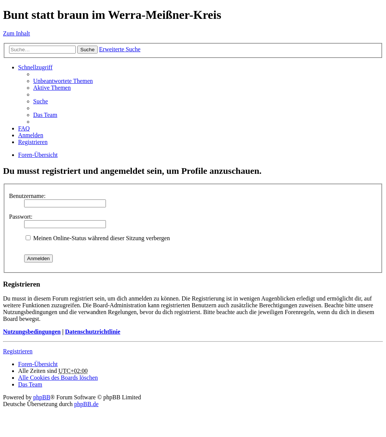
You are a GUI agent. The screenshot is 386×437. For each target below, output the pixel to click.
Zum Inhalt (16, 33)
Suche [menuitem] (40, 101)
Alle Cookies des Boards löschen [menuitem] (58, 377)
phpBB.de (86, 404)
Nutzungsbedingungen (32, 331)
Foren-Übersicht (38, 155)
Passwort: (20, 216)
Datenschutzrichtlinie (92, 331)
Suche (87, 49)
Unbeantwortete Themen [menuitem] (63, 81)
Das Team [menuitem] (45, 115)
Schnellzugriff (35, 67)
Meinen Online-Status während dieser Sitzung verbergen (98, 238)
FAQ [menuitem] (24, 128)
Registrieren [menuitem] (32, 142)
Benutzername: (27, 196)
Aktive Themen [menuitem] (52, 87)
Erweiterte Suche (120, 49)
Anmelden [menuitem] (30, 135)
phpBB (41, 397)
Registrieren (17, 351)
